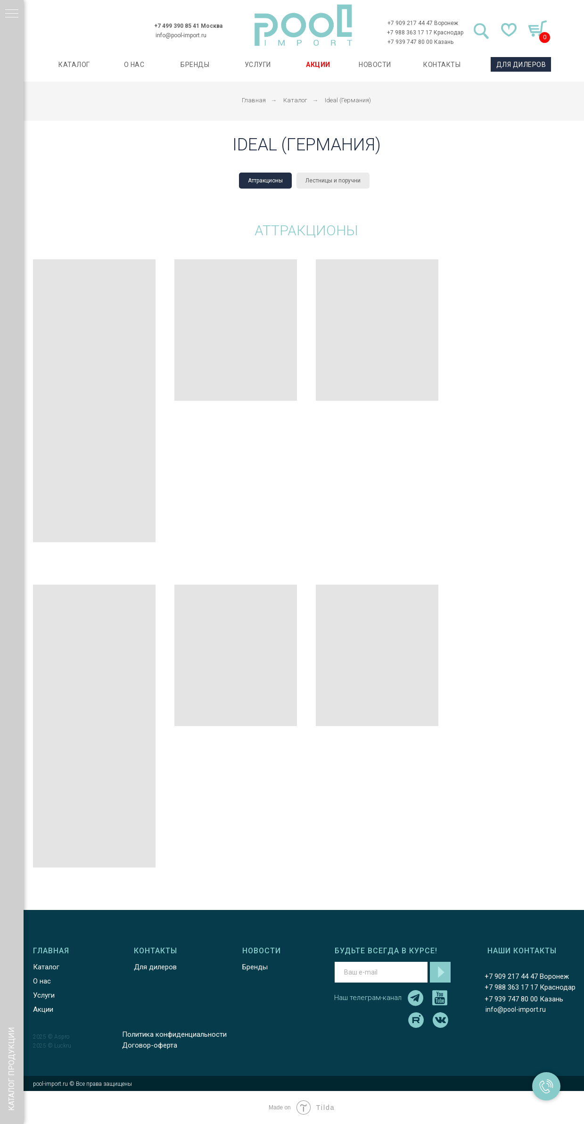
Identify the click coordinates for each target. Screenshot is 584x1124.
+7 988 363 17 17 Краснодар (425, 32)
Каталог (295, 100)
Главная (254, 100)
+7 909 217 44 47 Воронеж (422, 23)
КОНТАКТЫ (442, 64)
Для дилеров (155, 967)
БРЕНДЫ (195, 64)
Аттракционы (265, 180)
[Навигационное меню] (11, 14)
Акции (43, 1009)
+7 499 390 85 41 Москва (188, 26)
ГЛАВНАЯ (51, 950)
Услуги (44, 995)
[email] (381, 972)
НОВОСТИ (375, 64)
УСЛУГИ (258, 64)
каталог (74, 64)
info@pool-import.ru (181, 35)
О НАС (134, 64)
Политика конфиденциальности (174, 1034)
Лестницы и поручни (333, 180)
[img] (303, 25)
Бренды (255, 967)
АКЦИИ (318, 64)
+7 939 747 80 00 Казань (420, 42)
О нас (42, 981)
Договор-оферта (149, 1045)
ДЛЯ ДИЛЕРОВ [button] (521, 64)
